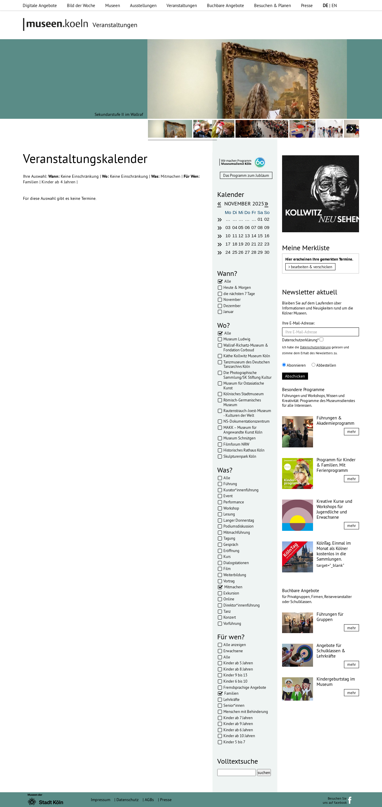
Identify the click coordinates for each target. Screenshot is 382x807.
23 (266, 243)
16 (266, 235)
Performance (233, 502)
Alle (227, 281)
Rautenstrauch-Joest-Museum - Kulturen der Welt (247, 413)
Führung (230, 483)
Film (227, 568)
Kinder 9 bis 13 (235, 675)
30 (266, 252)
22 (260, 243)
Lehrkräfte (231, 699)
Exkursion (231, 593)
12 (240, 235)
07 (253, 227)
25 (234, 252)
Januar (228, 311)
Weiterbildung (234, 574)
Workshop (231, 508)
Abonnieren (294, 365)
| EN (330, 5)
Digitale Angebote (40, 5)
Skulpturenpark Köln (239, 456)
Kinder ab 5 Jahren (238, 663)
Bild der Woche (81, 5)
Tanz (227, 611)
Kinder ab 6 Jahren (238, 729)
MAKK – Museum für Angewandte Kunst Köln (242, 429)
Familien (31, 182)
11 (234, 235)
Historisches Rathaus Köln (243, 450)
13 (247, 235)
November (232, 299)
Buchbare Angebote (225, 5)
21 (253, 243)
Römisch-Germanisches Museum (242, 402)
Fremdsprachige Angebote (244, 687)
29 (260, 252)
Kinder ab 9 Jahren (238, 723)
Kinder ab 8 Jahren (238, 669)
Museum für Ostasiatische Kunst (243, 385)
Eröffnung (231, 550)
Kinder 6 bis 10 (235, 681)
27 (247, 252)
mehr (351, 431)
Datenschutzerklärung (315, 347)
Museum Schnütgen (239, 438)
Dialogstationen (236, 562)
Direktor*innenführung (241, 605)
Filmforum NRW (236, 444)
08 (260, 227)
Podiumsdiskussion (238, 526)
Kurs (226, 556)
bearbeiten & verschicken (310, 266)
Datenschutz (127, 799)
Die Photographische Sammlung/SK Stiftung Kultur (247, 375)
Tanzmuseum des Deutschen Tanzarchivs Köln (246, 364)
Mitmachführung (236, 532)
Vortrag (229, 581)
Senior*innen (233, 705)
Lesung (229, 514)
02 (266, 219)
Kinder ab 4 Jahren (59, 182)
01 (260, 219)
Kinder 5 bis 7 (234, 742)
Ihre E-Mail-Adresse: (298, 323)
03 (227, 227)
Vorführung (232, 623)
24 (227, 252)
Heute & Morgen (237, 287)
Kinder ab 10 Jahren (239, 735)
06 (247, 227)
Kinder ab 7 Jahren (238, 717)
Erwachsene (233, 650)
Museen (112, 5)
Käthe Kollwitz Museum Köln (246, 355)
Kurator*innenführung (240, 490)
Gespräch (230, 544)
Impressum (100, 799)
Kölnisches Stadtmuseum (243, 393)
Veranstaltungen (182, 5)
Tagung (229, 538)
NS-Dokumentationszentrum (246, 421)
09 (266, 227)
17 (227, 243)
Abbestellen (324, 365)
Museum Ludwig (236, 339)
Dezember (232, 305)
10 (227, 235)
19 (240, 243)
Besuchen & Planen (272, 5)
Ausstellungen (143, 5)
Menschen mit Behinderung (245, 711)
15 (260, 235)
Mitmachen (171, 176)
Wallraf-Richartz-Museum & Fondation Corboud (245, 347)
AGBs (149, 799)
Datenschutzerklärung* (302, 339)
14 (253, 235)
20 (247, 243)
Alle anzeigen (234, 644)
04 (234, 227)
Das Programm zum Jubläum (246, 175)
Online (228, 599)
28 (253, 252)
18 (234, 243)
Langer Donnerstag (238, 520)
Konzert (229, 617)
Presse (307, 5)
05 (240, 227)
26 (240, 252)
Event (228, 495)
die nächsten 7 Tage (239, 293)
